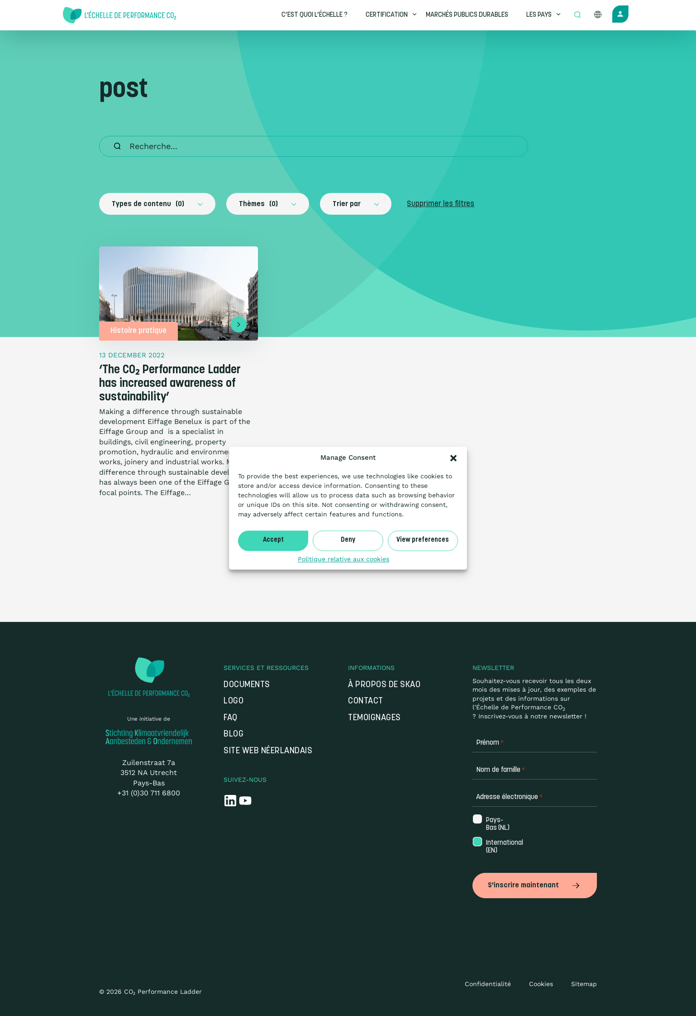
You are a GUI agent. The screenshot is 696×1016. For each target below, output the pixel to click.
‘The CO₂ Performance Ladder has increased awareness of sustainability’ (170, 384)
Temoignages (374, 718)
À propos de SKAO (384, 685)
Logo (233, 701)
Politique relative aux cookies (343, 559)
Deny (348, 540)
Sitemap (584, 982)
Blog (233, 734)
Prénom (490, 743)
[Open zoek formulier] (577, 15)
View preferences (422, 540)
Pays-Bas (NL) (498, 824)
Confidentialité (488, 982)
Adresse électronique (509, 797)
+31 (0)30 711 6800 (148, 793)
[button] (453, 457)
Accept (273, 540)
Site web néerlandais (268, 751)
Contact (368, 701)
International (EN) (500, 847)
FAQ (231, 718)
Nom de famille (500, 770)
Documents (247, 685)
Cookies (541, 982)
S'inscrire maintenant (535, 884)
